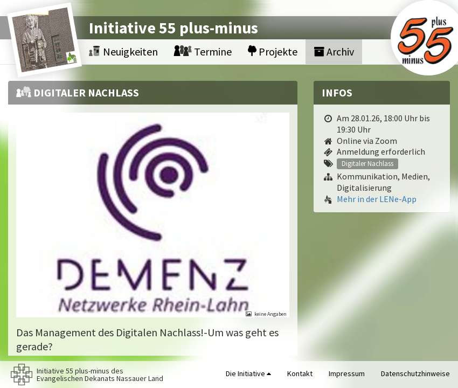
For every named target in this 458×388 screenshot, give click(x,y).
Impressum (347, 373)
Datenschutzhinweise (415, 373)
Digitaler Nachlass (367, 163)
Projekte (272, 51)
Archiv (334, 51)
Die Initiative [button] (248, 373)
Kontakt (300, 373)
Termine (203, 51)
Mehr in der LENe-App (377, 198)
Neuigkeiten (123, 51)
